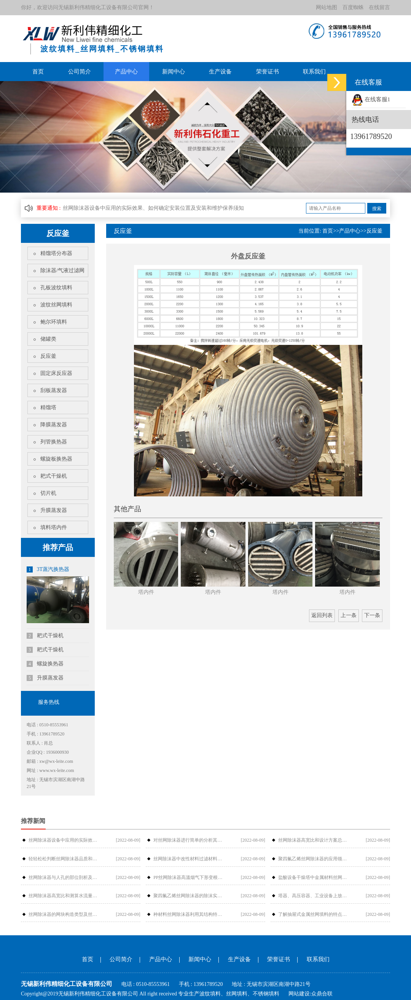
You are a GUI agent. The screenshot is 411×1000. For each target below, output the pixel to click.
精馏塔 (48, 407)
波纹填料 (210, 994)
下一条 (372, 615)
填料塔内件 (53, 527)
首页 (38, 72)
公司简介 (79, 72)
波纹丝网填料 (56, 305)
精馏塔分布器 (56, 253)
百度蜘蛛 (353, 7)
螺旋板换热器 (56, 459)
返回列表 (322, 615)
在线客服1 (371, 99)
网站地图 (326, 7)
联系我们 (314, 72)
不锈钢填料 (266, 994)
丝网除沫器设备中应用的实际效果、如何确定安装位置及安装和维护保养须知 (153, 208)
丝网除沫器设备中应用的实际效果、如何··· (65, 840)
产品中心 (126, 72)
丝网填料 (236, 994)
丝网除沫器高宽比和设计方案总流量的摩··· (314, 840)
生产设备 (220, 72)
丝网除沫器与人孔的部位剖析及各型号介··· (65, 877)
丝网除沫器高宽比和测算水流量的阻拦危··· (65, 895)
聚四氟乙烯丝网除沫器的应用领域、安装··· (314, 858)
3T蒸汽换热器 (48, 569)
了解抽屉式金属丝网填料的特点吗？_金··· (314, 914)
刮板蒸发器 (53, 390)
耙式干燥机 (53, 476)
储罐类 (48, 339)
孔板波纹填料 (56, 287)
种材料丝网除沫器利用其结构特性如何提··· (189, 914)
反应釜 (48, 356)
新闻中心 (173, 72)
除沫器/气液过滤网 (62, 270)
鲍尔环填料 (53, 322)
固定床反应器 (56, 373)
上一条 (349, 615)
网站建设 (299, 994)
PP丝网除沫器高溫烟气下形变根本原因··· (189, 877)
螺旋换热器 (45, 664)
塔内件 (146, 592)
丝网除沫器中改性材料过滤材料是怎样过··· (189, 858)
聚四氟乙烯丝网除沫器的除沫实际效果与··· (189, 895)
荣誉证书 (267, 72)
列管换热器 (53, 442)
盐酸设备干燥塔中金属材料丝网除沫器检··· (314, 877)
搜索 (376, 208)
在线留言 (379, 7)
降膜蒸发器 (53, 424)
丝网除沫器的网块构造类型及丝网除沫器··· (65, 914)
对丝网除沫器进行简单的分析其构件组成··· (189, 840)
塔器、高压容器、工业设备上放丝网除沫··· (314, 895)
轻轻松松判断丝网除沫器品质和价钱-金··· (65, 858)
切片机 (48, 493)
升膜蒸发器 (53, 510)
